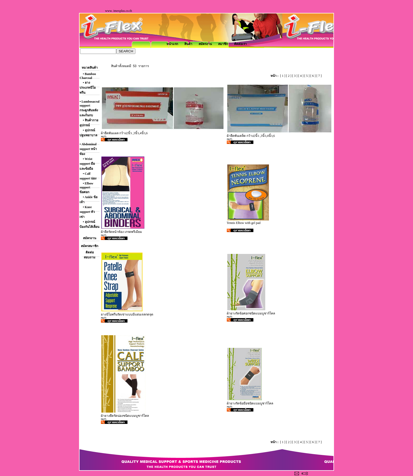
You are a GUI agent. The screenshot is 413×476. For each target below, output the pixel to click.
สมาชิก (223, 44)
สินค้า (188, 44)
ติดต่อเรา (240, 44)
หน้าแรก (172, 44)
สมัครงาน (205, 44)
